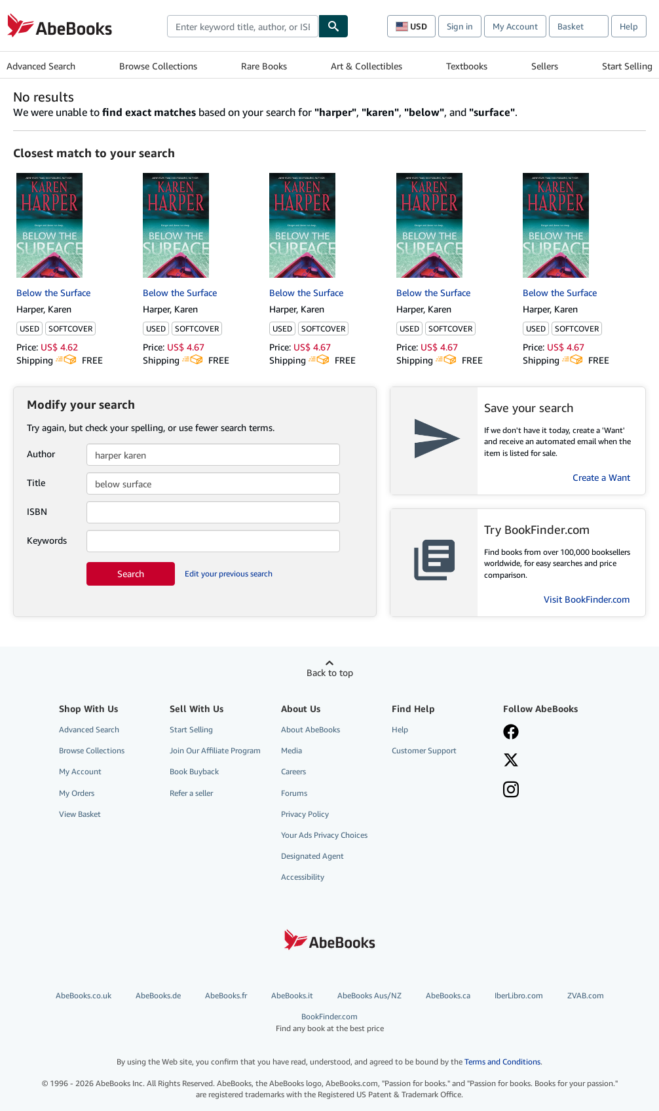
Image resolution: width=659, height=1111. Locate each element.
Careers (293, 771)
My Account (515, 26)
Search (130, 573)
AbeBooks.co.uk (83, 995)
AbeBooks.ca (448, 995)
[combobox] (242, 26)
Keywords (47, 540)
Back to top (330, 672)
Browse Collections (158, 65)
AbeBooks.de (158, 995)
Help (629, 26)
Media (291, 750)
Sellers (544, 65)
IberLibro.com (519, 995)
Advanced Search (41, 65)
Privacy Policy (305, 814)
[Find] (333, 26)
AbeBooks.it (292, 995)
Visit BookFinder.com (587, 599)
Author (41, 453)
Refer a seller (191, 793)
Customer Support (424, 750)
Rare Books (264, 65)
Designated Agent (312, 856)
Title (36, 482)
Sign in (460, 26)
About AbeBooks (310, 729)
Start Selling (627, 65)
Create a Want (601, 477)
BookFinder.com (330, 1022)
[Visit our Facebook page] (511, 733)
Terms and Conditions (502, 1061)
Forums (294, 793)
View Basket (80, 814)
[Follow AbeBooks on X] (511, 761)
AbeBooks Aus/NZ (369, 995)
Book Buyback (194, 771)
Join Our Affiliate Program (215, 750)
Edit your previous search (229, 573)
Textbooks (466, 65)
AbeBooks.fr (226, 995)
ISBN (37, 511)
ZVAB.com (585, 995)
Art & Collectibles (366, 65)
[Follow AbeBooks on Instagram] (511, 790)
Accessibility (302, 877)
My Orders (76, 793)
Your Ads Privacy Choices (324, 835)
